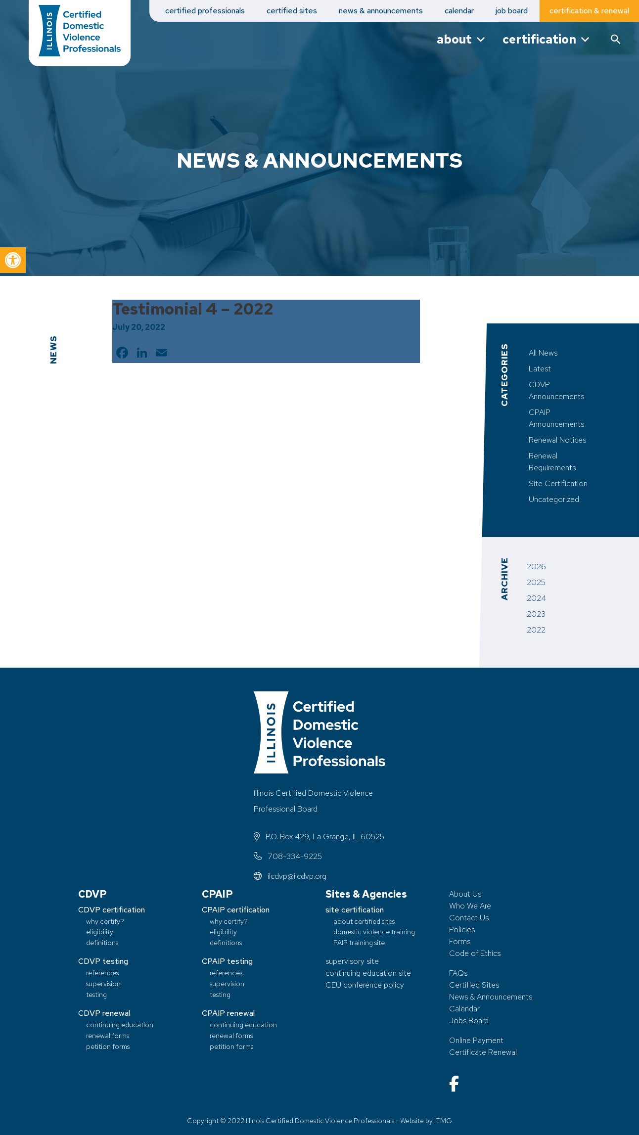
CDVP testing (103, 961)
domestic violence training (374, 931)
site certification (354, 910)
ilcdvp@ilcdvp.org (290, 876)
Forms (459, 941)
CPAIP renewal (228, 1013)
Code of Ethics (475, 953)
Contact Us (469, 917)
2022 (536, 630)
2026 (536, 566)
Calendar (464, 1008)
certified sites (292, 10)
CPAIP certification (236, 910)
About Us (465, 894)
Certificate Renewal (483, 1052)
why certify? (105, 921)
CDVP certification (111, 910)
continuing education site (368, 973)
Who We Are (470, 906)
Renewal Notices (557, 440)
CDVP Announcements (556, 390)
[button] (13, 260)
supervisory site (352, 961)
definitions (102, 942)
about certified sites (364, 921)
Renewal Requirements (552, 462)
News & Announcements (490, 997)
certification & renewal (589, 10)
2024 (536, 598)
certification (546, 39)
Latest (540, 368)
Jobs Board (469, 1020)
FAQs (458, 973)
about (462, 39)
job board (512, 10)
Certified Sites (474, 985)
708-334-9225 (288, 856)
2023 (536, 614)
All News (543, 353)
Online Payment (476, 1040)
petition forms (108, 1046)
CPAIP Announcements (556, 418)
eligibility (99, 931)
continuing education (119, 1024)
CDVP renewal (104, 1013)
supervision (103, 983)
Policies (462, 929)
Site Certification (558, 483)
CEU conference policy (364, 985)
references (102, 972)
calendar (459, 10)
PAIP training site (359, 942)
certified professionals (205, 10)
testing (96, 994)
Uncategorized (554, 499)
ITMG (443, 1120)
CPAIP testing (227, 961)
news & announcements (381, 10)
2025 (536, 582)
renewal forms (107, 1035)
